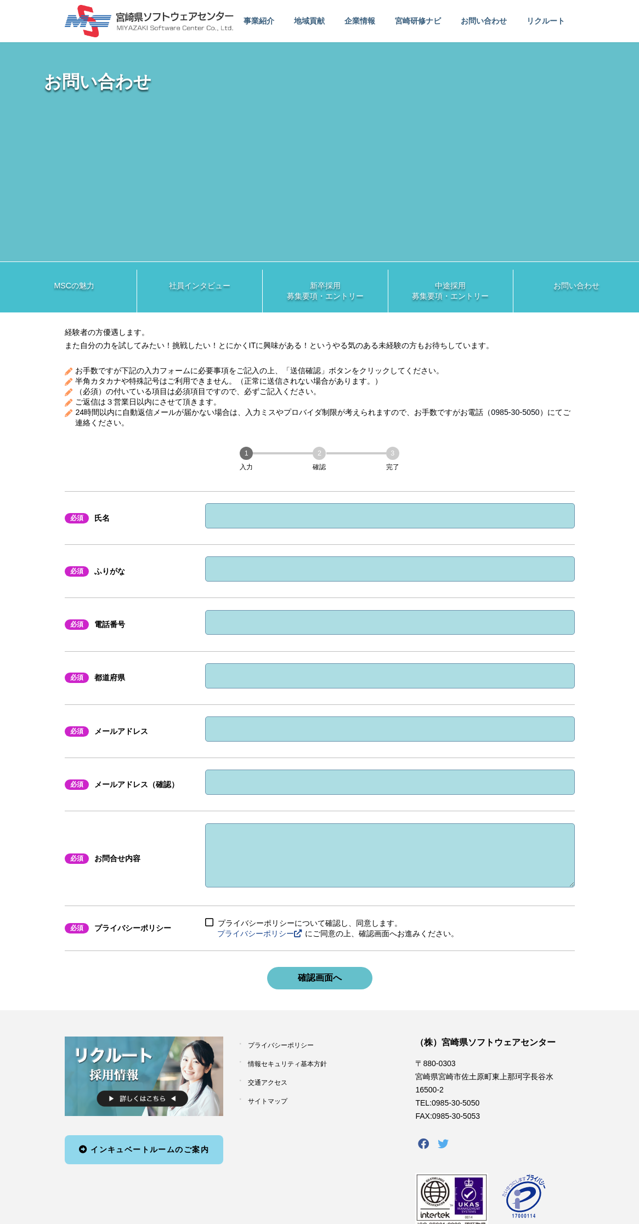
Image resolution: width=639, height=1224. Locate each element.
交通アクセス (267, 1093)
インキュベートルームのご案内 (144, 1160)
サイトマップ (267, 1112)
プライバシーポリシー (259, 944)
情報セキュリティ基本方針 (287, 1075)
